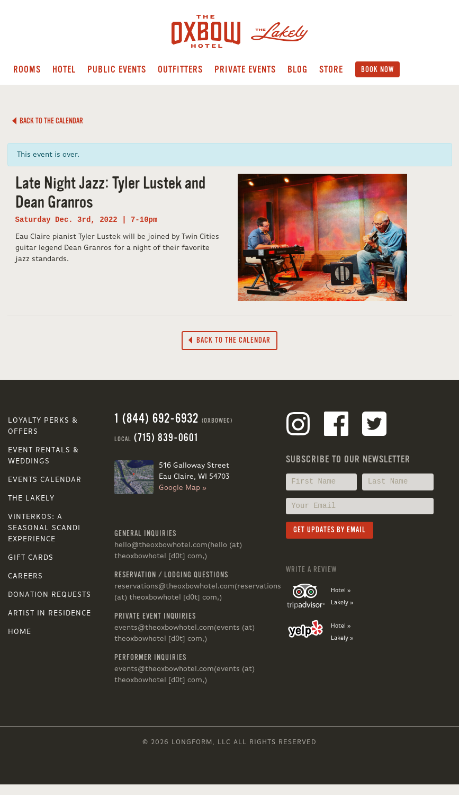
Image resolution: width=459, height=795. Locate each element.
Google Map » (182, 488)
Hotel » (340, 590)
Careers (25, 576)
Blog (297, 69)
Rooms (27, 69)
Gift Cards (30, 557)
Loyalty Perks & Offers (43, 426)
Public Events (116, 69)
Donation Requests (49, 595)
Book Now (377, 69)
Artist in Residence (49, 613)
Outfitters (180, 69)
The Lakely (31, 498)
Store (331, 69)
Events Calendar (45, 480)
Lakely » (342, 603)
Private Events (245, 69)
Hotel (64, 69)
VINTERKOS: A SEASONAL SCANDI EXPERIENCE (44, 528)
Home (19, 632)
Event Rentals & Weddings (43, 455)
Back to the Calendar (47, 121)
